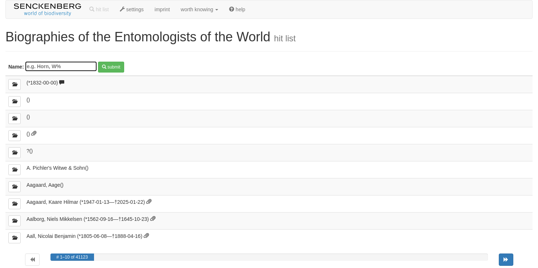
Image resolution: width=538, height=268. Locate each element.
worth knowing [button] (199, 9)
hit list (99, 9)
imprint (162, 9)
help (237, 9)
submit (111, 67)
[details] (14, 84)
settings (132, 9)
